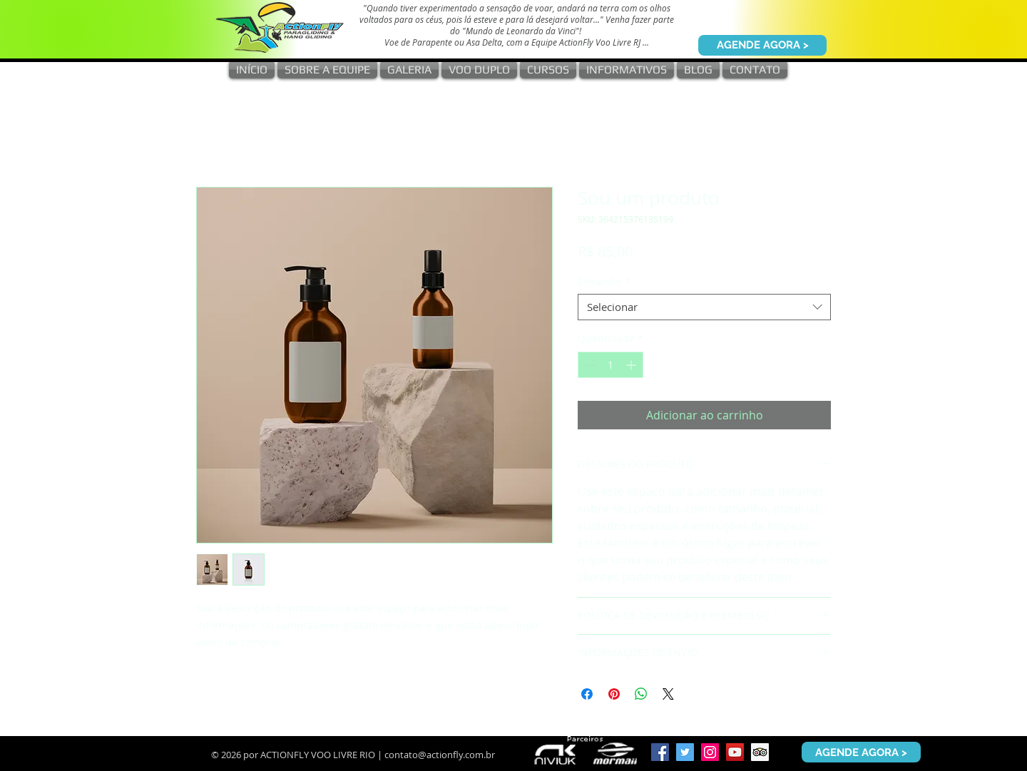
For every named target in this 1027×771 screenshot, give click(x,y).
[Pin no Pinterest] (614, 694)
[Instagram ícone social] (710, 752)
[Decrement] (589, 364)
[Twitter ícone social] (685, 752)
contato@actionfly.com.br (439, 754)
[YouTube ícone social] (735, 752)
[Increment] (632, 364)
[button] (409, 69)
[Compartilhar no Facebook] (587, 694)
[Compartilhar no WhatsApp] (641, 694)
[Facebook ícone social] (660, 752)
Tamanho (604, 281)
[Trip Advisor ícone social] (760, 752)
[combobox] (704, 307)
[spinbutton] (610, 364)
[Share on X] (668, 694)
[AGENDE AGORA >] (762, 45)
